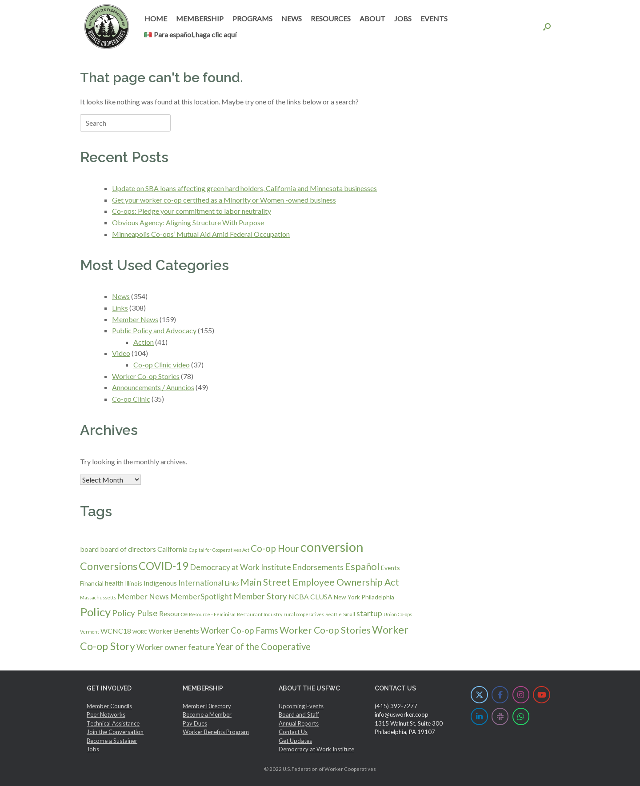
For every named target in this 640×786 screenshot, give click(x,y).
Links (120, 307)
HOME (155, 18)
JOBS (403, 18)
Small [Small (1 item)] (349, 614)
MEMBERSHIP (200, 18)
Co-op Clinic (131, 399)
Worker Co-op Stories (146, 376)
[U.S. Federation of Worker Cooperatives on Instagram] (521, 694)
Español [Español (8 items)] (362, 566)
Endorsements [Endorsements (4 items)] (318, 567)
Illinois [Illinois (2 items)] (133, 583)
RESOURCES (331, 18)
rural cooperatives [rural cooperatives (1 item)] (304, 614)
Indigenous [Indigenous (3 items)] (160, 583)
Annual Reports (299, 723)
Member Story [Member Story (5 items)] (260, 596)
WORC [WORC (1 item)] (139, 631)
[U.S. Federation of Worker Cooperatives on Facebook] (500, 694)
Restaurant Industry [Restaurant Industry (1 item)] (259, 614)
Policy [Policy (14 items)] (95, 612)
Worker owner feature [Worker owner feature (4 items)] (175, 647)
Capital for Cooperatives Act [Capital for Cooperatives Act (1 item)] (219, 550)
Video (121, 353)
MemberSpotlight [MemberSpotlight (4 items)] (201, 596)
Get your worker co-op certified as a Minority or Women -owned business (224, 200)
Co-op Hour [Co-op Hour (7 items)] (275, 548)
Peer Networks (106, 714)
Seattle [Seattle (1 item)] (333, 614)
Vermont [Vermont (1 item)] (89, 631)
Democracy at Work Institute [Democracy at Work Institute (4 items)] (240, 567)
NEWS (291, 18)
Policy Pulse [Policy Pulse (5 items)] (135, 613)
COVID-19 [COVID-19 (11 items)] (163, 565)
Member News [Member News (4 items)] (143, 596)
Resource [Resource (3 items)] (173, 613)
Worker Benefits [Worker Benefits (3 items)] (173, 630)
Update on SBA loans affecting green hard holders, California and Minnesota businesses (244, 188)
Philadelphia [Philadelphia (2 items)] (377, 597)
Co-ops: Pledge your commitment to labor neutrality (191, 211)
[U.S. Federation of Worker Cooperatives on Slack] (500, 716)
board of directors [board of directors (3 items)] (128, 549)
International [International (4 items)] (201, 582)
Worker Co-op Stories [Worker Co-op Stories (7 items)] (325, 629)
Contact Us (293, 731)
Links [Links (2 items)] (232, 583)
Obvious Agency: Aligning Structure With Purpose (188, 222)
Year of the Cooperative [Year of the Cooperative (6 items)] (263, 646)
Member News (135, 319)
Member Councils (109, 706)
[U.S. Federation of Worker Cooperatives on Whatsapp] (521, 716)
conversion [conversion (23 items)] (332, 547)
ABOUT (372, 18)
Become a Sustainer (112, 740)
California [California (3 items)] (172, 549)
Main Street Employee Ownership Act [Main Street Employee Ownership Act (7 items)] (319, 581)
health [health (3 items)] (114, 583)
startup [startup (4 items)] (369, 613)
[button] (547, 26)
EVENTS (434, 18)
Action (143, 342)
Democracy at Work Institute (316, 749)
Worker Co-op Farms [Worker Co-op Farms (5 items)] (239, 630)
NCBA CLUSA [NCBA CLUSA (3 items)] (310, 596)
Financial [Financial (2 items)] (92, 583)
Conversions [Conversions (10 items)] (108, 566)
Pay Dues (195, 723)
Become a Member (207, 714)
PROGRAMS (252, 18)
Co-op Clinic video (161, 364)
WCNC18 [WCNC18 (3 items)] (115, 630)
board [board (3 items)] (89, 549)
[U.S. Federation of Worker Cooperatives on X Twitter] (479, 694)
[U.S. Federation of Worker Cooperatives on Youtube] (541, 694)
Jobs (93, 749)
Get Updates (295, 740)
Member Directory (207, 706)
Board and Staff (299, 714)
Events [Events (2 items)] (390, 567)
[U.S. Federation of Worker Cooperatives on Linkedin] (479, 716)
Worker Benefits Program (216, 731)
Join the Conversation (115, 731)
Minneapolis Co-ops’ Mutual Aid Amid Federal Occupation (201, 234)
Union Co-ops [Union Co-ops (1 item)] (398, 614)
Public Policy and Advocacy (154, 330)
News (121, 296)
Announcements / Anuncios (153, 387)
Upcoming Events (301, 706)
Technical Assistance (113, 723)
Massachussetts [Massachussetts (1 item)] (98, 597)
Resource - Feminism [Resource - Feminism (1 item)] (212, 614)
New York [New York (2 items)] (347, 597)
